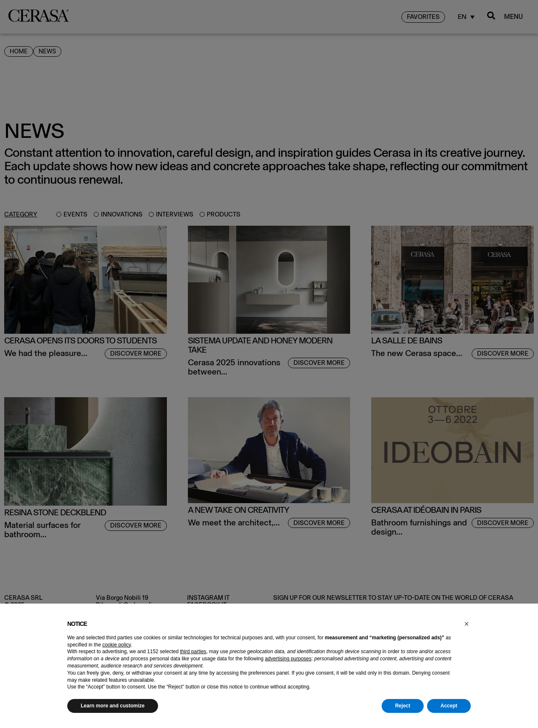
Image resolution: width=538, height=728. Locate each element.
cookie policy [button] (116, 645)
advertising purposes (288, 659)
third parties (193, 651)
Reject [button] (402, 706)
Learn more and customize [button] (113, 706)
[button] (466, 623)
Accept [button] (448, 706)
